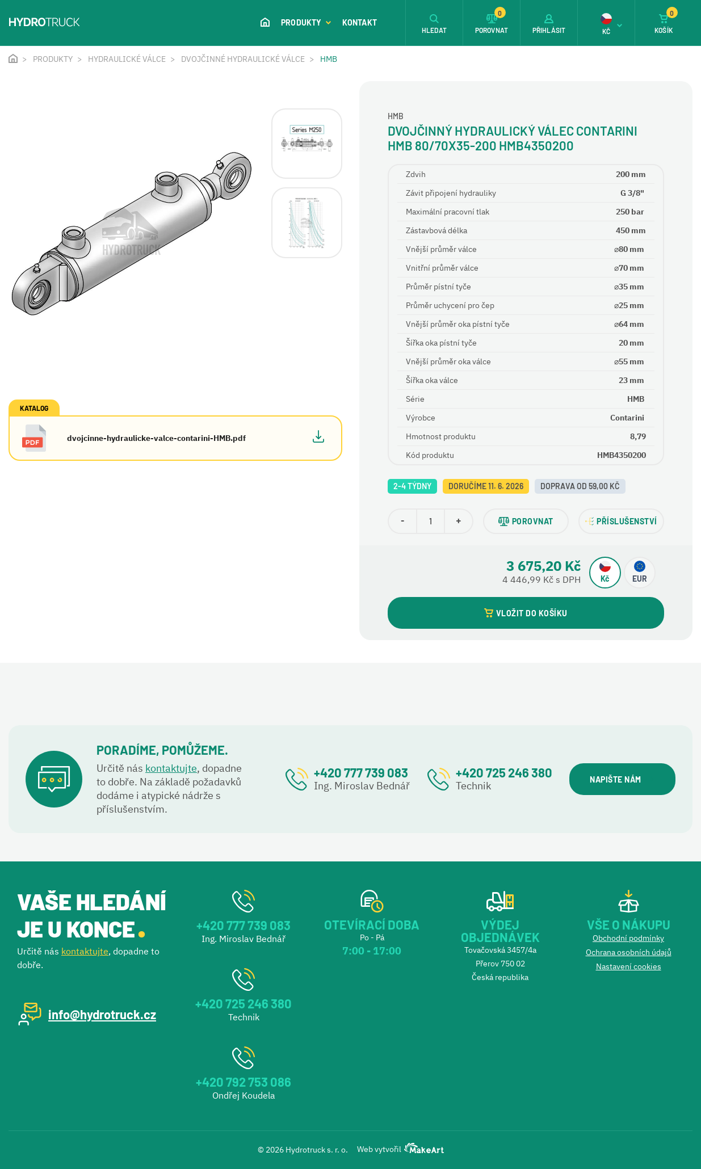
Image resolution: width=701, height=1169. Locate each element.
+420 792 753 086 (243, 1081)
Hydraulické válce (127, 59)
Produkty (306, 22)
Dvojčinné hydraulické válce (243, 59)
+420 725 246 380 (504, 772)
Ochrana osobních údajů (628, 952)
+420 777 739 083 (361, 772)
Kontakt (359, 22)
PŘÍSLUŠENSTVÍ (621, 521)
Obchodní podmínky (628, 938)
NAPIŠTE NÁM (622, 779)
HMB (328, 59)
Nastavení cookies (628, 966)
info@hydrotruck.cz (102, 1014)
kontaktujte (171, 768)
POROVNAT (525, 521)
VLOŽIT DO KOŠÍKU (526, 613)
